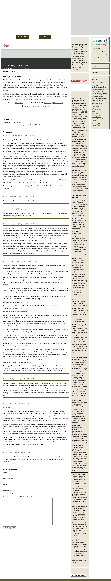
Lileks (93, 111)
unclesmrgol (14, 209)
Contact (63, 37)
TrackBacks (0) (59, 103)
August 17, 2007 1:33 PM (26, 135)
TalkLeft (80, 179)
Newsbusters (76, 415)
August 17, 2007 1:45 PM (27, 209)
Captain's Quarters (97, 108)
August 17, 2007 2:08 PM (27, 224)
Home (5, 37)
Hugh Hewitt (95, 106)
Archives (34, 37)
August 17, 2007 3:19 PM (29, 261)
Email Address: (8, 479)
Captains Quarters (103, 55)
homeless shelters (77, 244)
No (12, 493)
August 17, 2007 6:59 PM (21, 403)
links (80, 260)
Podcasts (100, 58)
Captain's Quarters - (35, 17)
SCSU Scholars (78, 553)
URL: (5, 484)
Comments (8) (48, 103)
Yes (7, 493)
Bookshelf (45, 37)
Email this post (45, 106)
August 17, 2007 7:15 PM (29, 452)
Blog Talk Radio (102, 51)
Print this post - (36, 106)
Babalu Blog (75, 389)
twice (83, 260)
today (73, 341)
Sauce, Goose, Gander (12, 77)
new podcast (81, 514)
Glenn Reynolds (79, 512)
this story (74, 262)
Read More (75, 69)
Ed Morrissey (19, 103)
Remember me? (8, 490)
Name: (5, 473)
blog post (79, 204)
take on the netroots (30, 80)
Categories (22, 37)
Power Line (75, 476)
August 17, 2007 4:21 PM (26, 379)
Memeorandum (39, 99)
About (12, 37)
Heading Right (10, 94)
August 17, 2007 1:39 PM (25, 196)
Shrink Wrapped (82, 456)
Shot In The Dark (96, 117)
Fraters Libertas (96, 109)
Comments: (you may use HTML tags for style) (18, 497)
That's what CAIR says (78, 199)
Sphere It (26, 106)
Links (54, 37)
